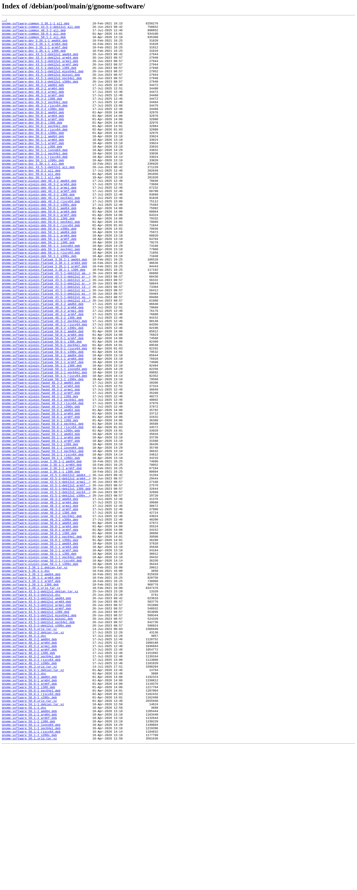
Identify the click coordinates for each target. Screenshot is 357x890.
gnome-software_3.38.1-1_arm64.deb (31, 690)
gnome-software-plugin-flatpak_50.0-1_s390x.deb (43, 419)
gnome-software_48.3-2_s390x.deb (29, 792)
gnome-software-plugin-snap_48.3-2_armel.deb (40, 603)
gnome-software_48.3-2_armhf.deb (29, 776)
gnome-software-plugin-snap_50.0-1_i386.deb (39, 636)
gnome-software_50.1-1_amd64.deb (29, 850)
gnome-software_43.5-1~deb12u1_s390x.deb (36, 747)
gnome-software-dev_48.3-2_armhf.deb (33, 111)
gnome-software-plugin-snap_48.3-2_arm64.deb (40, 599)
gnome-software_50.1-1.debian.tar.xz (33, 842)
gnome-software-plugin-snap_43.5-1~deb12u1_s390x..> (46, 591)
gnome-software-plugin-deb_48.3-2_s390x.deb (39, 242)
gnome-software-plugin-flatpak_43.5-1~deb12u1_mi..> (46, 345)
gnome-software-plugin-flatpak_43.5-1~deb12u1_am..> (46, 324)
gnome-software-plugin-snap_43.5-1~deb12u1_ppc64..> (46, 587)
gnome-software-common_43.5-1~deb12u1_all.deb (41, 29)
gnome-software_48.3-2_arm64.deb (29, 768)
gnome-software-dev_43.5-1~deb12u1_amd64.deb (40, 62)
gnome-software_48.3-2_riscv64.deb (31, 788)
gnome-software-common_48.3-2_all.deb (34, 33)
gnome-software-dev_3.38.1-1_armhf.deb (35, 53)
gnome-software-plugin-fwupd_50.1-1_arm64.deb (41, 521)
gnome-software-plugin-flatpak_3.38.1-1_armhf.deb (44, 316)
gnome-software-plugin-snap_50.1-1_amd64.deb (40, 649)
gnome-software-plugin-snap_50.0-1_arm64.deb (40, 628)
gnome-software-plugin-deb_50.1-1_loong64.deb (41, 291)
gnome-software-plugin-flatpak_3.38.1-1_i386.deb (43, 320)
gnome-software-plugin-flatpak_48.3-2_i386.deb (42, 378)
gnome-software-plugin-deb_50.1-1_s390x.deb (39, 304)
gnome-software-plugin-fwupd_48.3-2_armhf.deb (41, 468)
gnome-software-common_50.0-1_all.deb (34, 37)
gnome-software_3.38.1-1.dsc (26, 681)
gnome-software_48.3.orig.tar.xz (29, 796)
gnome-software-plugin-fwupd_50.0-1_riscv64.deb (43, 509)
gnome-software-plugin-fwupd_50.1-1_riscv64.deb (43, 542)
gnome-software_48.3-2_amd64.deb (29, 764)
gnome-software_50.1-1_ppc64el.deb (31, 870)
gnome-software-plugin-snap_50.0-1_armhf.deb (40, 632)
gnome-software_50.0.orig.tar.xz (29, 837)
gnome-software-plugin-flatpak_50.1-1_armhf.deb (43, 431)
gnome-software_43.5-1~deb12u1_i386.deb (35, 731)
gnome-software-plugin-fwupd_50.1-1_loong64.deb (43, 534)
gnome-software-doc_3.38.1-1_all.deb (33, 193)
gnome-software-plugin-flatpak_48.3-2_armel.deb (43, 369)
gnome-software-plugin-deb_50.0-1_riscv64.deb (41, 267)
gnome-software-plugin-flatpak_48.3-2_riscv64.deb (44, 386)
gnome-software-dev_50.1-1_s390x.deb (33, 189)
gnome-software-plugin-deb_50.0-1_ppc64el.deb (41, 263)
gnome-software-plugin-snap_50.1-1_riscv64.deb (42, 669)
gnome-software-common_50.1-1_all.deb (34, 41)
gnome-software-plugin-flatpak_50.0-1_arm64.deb (43, 398)
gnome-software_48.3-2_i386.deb (28, 780)
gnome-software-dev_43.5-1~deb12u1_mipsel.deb (41, 86)
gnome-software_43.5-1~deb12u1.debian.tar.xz (40, 706)
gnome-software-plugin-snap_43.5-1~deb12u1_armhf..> (46, 579)
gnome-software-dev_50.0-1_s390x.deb (33, 156)
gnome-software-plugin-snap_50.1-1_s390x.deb (40, 673)
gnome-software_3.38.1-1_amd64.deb (31, 686)
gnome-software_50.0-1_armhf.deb (29, 817)
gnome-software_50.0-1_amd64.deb (29, 809)
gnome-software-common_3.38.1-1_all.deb (35, 25)
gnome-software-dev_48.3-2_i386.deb (32, 115)
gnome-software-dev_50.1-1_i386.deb (32, 172)
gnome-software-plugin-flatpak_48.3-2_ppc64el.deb (44, 382)
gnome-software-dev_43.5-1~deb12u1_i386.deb (39, 78)
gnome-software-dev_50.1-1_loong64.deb (35, 176)
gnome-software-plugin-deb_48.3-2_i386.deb (38, 230)
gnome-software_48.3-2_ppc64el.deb (31, 784)
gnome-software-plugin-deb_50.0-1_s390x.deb (39, 271)
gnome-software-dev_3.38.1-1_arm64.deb (35, 49)
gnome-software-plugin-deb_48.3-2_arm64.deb (39, 218)
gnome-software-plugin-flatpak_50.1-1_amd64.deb (43, 423)
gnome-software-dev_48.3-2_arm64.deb (33, 103)
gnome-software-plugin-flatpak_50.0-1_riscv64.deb (44, 415)
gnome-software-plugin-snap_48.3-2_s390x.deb (40, 620)
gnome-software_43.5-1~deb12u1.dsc (31, 710)
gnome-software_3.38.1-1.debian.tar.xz (35, 677)
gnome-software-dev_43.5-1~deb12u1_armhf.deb (40, 74)
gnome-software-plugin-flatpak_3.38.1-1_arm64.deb (44, 312)
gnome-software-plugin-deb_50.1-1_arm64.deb (39, 279)
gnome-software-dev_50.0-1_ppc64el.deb (35, 148)
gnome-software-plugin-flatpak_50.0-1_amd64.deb (43, 394)
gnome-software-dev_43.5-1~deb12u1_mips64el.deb (43, 82)
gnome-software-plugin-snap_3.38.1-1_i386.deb (41, 562)
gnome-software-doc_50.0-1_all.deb (31, 205)
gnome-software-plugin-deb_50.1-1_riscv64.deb (41, 300)
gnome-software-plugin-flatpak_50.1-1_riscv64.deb (44, 447)
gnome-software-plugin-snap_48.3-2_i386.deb (39, 612)
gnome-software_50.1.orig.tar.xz (29, 883)
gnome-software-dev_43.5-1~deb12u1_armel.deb (40, 70)
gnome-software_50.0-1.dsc (24, 805)
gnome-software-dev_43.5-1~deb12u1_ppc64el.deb (42, 90)
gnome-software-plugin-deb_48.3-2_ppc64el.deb (41, 234)
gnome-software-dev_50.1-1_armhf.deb (33, 168)
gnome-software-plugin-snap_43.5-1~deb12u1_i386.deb (46, 583)
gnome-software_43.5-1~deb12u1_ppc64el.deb (38, 743)
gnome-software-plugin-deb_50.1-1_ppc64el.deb (41, 296)
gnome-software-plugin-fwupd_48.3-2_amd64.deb (41, 456)
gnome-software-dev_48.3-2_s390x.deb (33, 127)
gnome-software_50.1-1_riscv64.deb (31, 874)
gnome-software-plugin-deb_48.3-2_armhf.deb (39, 226)
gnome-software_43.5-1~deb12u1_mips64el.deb (39, 735)
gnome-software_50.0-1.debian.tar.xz (33, 801)
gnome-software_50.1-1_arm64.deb (29, 854)
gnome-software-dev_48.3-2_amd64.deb (33, 98)
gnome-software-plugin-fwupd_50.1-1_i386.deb (40, 530)
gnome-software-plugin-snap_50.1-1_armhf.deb (40, 657)
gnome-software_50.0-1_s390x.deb (29, 833)
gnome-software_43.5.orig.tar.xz (29, 751)
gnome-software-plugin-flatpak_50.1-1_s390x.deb (43, 452)
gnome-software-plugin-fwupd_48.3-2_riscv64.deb (43, 480)
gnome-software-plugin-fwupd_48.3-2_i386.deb (40, 472)
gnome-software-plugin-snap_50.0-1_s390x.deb (40, 645)
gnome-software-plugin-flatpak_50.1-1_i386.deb (42, 435)
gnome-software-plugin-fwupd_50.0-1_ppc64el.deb (43, 505)
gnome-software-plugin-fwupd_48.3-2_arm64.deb (41, 460)
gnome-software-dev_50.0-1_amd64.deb (33, 131)
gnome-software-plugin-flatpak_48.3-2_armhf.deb (43, 374)
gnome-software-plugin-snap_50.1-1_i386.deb (39, 661)
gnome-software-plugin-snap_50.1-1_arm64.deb (40, 653)
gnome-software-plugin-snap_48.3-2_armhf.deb (40, 608)
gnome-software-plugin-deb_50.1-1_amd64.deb (39, 275)
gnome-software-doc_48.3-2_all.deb (31, 201)
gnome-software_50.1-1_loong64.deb (31, 866)
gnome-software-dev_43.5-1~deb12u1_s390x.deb (40, 94)
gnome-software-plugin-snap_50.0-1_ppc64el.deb (42, 640)
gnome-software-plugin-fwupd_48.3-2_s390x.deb (41, 484)
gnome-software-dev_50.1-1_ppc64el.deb (35, 181)
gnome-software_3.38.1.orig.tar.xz (31, 702)
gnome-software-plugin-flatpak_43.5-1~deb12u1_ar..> (46, 328)
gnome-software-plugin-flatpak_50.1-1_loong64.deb (44, 439)
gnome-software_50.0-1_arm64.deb (29, 813)
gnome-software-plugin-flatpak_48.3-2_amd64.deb (43, 361)
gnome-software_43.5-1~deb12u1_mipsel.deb (37, 739)
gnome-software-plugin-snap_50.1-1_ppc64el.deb (42, 665)
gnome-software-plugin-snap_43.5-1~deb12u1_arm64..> (46, 571)
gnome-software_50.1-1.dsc (24, 846)
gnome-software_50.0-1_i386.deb (28, 821)
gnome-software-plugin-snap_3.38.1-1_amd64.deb (42, 550)
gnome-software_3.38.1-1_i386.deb (30, 698)
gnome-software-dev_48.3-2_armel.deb (33, 107)
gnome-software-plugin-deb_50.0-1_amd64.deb (39, 246)
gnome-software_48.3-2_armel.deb (29, 772)
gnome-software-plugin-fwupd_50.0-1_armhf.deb (41, 497)
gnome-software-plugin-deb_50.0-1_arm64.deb (39, 250)
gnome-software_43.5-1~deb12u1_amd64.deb (36, 714)
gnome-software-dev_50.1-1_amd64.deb (33, 160)
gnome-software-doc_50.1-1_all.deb (31, 209)
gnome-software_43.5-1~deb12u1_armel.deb (36, 723)
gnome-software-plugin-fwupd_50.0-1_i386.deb (40, 501)
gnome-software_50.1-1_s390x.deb (29, 879)
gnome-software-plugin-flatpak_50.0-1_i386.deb (42, 406)
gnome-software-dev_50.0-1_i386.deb (32, 144)
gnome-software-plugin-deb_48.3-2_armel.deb (39, 222)
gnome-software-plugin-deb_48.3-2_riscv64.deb (41, 238)
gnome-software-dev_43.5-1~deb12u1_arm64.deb (40, 66)
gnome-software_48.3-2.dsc (24, 759)
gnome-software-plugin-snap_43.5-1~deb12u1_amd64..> (46, 567)
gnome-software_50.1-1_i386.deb (28, 862)
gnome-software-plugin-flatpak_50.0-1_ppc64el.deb (44, 411)
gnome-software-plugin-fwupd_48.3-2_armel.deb (41, 464)
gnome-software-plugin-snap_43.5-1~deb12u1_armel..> (46, 575)
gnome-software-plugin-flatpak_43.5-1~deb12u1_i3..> (46, 341)
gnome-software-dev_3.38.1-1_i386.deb (34, 57)
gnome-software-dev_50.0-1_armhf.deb (33, 140)
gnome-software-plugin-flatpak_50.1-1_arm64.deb (43, 427)
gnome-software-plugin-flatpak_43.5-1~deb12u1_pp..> (46, 353)
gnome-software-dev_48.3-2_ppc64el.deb (35, 119)
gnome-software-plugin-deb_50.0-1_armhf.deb (39, 254)
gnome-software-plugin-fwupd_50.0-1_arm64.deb (41, 493)
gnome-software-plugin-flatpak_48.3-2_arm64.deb (43, 365)
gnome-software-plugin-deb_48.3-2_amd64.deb (39, 213)
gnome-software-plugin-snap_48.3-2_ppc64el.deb (42, 616)
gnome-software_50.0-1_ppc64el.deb (31, 825)
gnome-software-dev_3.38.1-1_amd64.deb (35, 45)
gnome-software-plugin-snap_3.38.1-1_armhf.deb (42, 558)
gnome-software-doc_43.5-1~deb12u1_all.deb (38, 197)
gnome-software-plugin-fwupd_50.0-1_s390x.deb (41, 513)
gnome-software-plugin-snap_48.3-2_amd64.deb (40, 595)
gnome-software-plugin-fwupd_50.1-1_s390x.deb (41, 546)
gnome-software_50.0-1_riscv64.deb (31, 829)
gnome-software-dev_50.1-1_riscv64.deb (35, 185)
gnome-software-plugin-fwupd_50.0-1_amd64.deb (41, 489)
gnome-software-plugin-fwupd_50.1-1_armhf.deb (41, 525)
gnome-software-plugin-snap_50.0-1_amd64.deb (40, 624)
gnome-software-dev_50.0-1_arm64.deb (33, 135)
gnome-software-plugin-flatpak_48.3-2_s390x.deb (43, 390)
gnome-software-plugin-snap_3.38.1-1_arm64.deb (42, 554)
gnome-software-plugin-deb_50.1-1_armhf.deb (39, 283)
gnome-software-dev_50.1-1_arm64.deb (33, 164)
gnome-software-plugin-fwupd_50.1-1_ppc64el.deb (43, 538)
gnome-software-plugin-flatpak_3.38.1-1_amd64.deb (44, 308)
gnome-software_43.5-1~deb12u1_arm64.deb (36, 718)
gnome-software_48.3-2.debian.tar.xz (33, 755)
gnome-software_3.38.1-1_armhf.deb (31, 694)
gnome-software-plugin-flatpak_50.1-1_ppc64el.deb (44, 443)
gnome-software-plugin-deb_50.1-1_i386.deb (38, 287)
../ (4, 20)
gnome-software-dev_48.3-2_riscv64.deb (35, 123)
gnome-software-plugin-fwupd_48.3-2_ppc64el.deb (43, 476)
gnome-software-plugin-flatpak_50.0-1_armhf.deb (43, 402)
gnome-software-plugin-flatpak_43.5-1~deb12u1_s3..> (46, 357)
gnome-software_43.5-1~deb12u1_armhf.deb (36, 727)
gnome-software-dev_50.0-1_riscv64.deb (35, 152)
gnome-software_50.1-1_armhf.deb (29, 858)
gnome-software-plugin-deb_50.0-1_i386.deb (38, 259)
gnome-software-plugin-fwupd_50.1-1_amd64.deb (41, 517)
